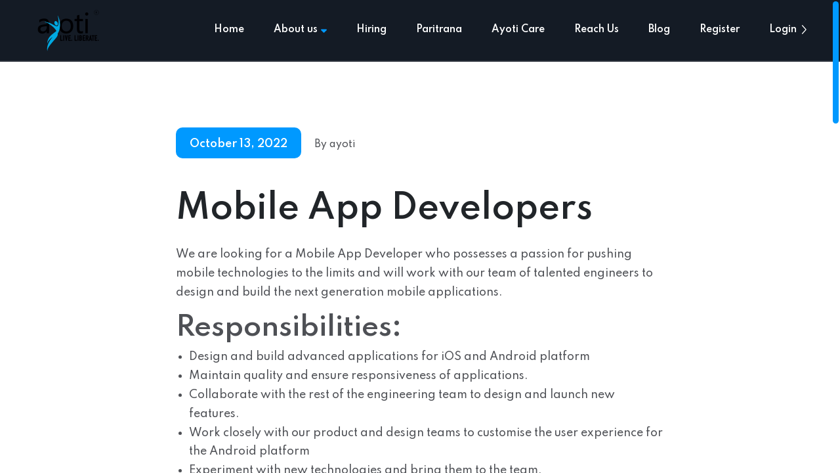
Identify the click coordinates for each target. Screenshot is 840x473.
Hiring (371, 29)
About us (300, 29)
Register (720, 29)
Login (783, 29)
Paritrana (439, 29)
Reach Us (596, 29)
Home (229, 29)
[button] (804, 29)
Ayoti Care (518, 29)
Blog (659, 29)
